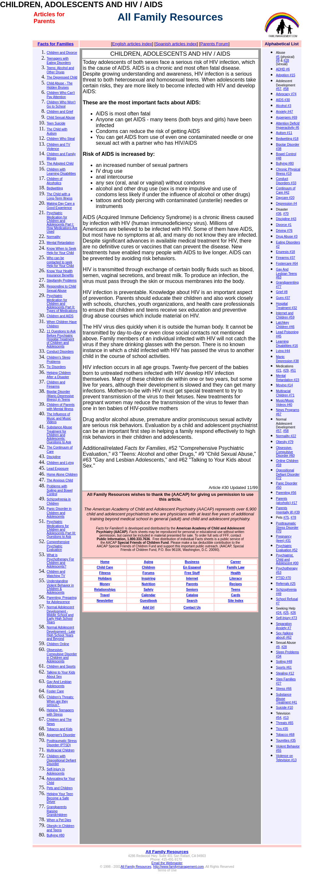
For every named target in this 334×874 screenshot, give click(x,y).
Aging (148, 562)
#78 (293, 517)
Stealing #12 (285, 673)
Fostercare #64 (287, 263)
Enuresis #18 (285, 252)
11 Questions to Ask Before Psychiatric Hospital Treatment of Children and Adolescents (61, 339)
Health (236, 573)
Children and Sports (61, 666)
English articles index (132, 43)
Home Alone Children (62, 474)
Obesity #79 (284, 442)
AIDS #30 (283, 100)
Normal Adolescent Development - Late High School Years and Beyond (61, 633)
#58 (286, 89)
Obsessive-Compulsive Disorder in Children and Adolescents (62, 655)
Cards (235, 595)
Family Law (235, 567)
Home (105, 562)
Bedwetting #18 (287, 139)
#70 (286, 213)
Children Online (58, 644)
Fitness (105, 573)
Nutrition (148, 584)
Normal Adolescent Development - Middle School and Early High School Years (60, 614)
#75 (286, 517)
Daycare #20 (285, 198)
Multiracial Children (60, 750)
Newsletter (105, 600)
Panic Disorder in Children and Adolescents (59, 512)
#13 (286, 717)
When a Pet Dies (59, 820)
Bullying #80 (55, 835)
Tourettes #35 (286, 740)
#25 (286, 613)
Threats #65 (284, 723)
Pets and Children (60, 788)
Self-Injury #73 (286, 618)
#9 (278, 60)
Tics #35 (282, 729)
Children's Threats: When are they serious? (60, 701)
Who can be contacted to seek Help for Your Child (60, 262)
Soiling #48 (284, 661)
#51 (293, 370)
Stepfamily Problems (62, 280)
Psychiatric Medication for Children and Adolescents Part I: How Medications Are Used (62, 222)
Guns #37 (283, 298)
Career (236, 562)
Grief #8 (282, 292)
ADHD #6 (283, 69)
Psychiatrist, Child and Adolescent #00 (287, 559)
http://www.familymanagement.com (178, 866)
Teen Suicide (56, 123)
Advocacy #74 (286, 94)
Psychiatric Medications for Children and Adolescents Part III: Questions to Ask (61, 529)
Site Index (235, 600)
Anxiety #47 (284, 111)
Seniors (192, 589)
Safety (148, 589)
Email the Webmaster (166, 863)
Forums (149, 573)
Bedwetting (55, 188)
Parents (192, 584)
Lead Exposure (57, 468)
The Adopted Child (60, 163)
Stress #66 (284, 688)
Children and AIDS (60, 316)
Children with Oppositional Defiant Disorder (61, 760)
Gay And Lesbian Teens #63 (286, 273)
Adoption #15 (285, 75)
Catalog (192, 595)
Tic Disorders (56, 367)
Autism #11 (284, 133)
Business (192, 562)
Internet (192, 578)
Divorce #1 (284, 225)
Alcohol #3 (283, 106)
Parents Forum (214, 43)
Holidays (105, 578)
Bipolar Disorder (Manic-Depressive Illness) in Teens (60, 395)
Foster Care (55, 691)
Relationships (105, 589)
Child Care (105, 567)
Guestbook (148, 600)
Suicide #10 (284, 707)
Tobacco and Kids (59, 729)
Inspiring (148, 578)
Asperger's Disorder (61, 735)
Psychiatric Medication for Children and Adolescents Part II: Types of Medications (62, 303)
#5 (278, 57)
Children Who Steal (61, 139)
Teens (235, 589)
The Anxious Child (60, 480)
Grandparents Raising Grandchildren (57, 811)
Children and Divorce (62, 52)
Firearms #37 (285, 257)
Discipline (54, 457)
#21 (278, 370)
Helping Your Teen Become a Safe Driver (60, 798)
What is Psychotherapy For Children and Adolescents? (60, 560)
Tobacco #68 (285, 734)
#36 (278, 213)
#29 (286, 370)
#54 (278, 717)
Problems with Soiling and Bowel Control (60, 490)
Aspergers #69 (286, 117)
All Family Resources (167, 851)
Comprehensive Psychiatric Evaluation (58, 546)
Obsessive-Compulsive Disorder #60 (285, 451)
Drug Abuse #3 (286, 236)
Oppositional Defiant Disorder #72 (287, 474)
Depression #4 (286, 203)
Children (148, 567)
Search (192, 600)
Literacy (235, 578)
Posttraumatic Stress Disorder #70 (287, 527)
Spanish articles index (176, 43)
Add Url (148, 607)
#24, (279, 613)
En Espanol (192, 567)
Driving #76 (284, 230)
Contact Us (192, 607)
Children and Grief (60, 111)
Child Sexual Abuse (61, 117)
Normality (53, 237)
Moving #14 (284, 385)
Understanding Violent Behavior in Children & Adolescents (60, 586)
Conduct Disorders (60, 351)
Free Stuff (192, 573)
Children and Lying (60, 463)
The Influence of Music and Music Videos (59, 418)
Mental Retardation (60, 242)
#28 (286, 60)
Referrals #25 (286, 583)
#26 (293, 613)
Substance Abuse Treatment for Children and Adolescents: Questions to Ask (59, 434)
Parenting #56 (286, 493)
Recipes (235, 584)
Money (105, 584)
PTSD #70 (283, 578)
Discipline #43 (286, 219)
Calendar (149, 595)
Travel (105, 595)
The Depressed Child (62, 77)
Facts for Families (56, 43)
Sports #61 (284, 667)
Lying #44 (283, 351)
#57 (278, 89)
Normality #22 (286, 436)
